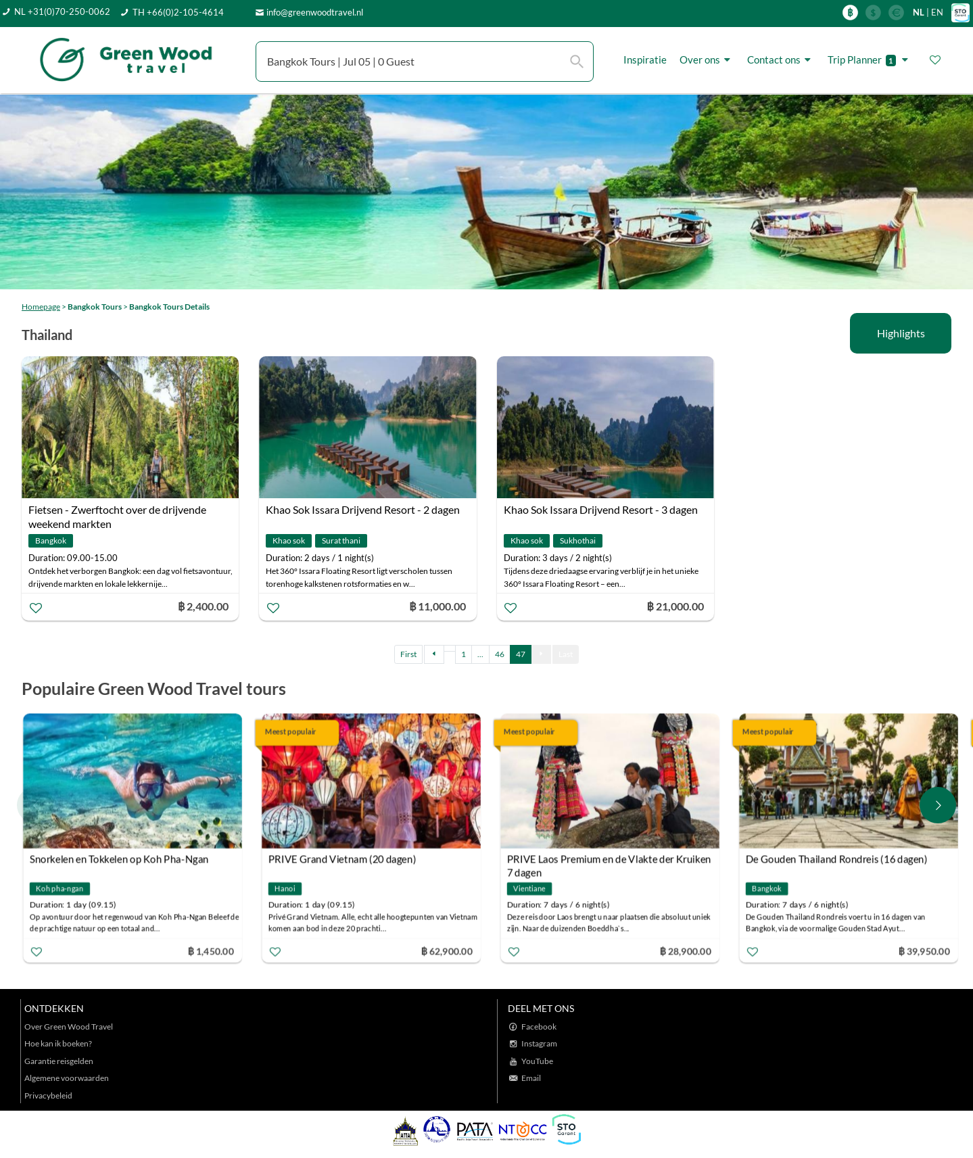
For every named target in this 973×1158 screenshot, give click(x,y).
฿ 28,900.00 (685, 951)
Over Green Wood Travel (68, 1026)
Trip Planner (870, 59)
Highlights (901, 333)
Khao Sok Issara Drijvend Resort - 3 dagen (601, 509)
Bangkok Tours (95, 306)
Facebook (538, 1026)
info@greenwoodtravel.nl (314, 12)
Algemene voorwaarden (66, 1078)
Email (531, 1078)
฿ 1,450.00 (210, 951)
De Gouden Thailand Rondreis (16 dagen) (837, 859)
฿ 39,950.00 (923, 951)
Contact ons (781, 59)
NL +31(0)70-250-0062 (62, 11)
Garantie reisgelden (58, 1061)
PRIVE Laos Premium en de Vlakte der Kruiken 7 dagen (609, 861)
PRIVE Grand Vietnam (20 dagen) (342, 859)
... (480, 654)
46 (499, 654)
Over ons (707, 59)
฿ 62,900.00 (446, 951)
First (408, 654)
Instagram (539, 1043)
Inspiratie (645, 59)
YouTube (537, 1061)
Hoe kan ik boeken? (58, 1043)
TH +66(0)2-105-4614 (178, 12)
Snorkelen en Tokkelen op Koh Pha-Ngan (119, 859)
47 (520, 654)
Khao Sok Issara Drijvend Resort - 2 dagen (363, 509)
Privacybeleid (48, 1095)
